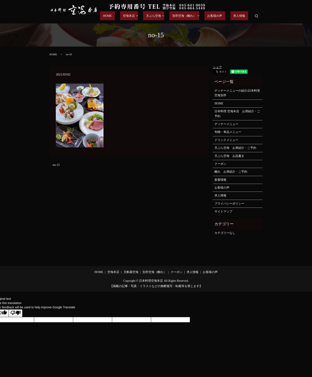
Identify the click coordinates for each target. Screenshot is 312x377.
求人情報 (242, 16)
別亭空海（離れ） (195, 16)
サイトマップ (223, 211)
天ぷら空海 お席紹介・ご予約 (235, 147)
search (256, 16)
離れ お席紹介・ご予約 (230, 171)
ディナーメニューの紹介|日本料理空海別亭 (237, 93)
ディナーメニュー (226, 124)
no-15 (56, 164)
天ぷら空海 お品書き (229, 156)
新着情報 (220, 179)
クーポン (220, 163)
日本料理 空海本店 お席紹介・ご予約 (237, 114)
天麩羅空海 (131, 272)
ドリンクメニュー (226, 140)
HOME (130, 16)
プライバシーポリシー (229, 203)
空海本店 (146, 16)
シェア (217, 67)
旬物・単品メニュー (227, 132)
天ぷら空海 (167, 16)
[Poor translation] (15, 313)
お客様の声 (223, 16)
